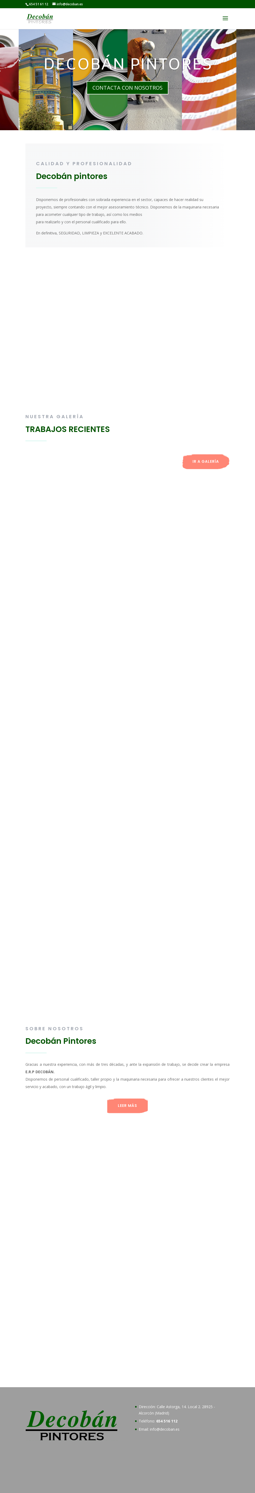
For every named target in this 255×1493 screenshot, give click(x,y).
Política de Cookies (99, 1485)
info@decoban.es (165, 1365)
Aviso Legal (66, 1485)
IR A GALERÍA (206, 461)
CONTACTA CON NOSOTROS (127, 87)
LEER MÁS (127, 1105)
